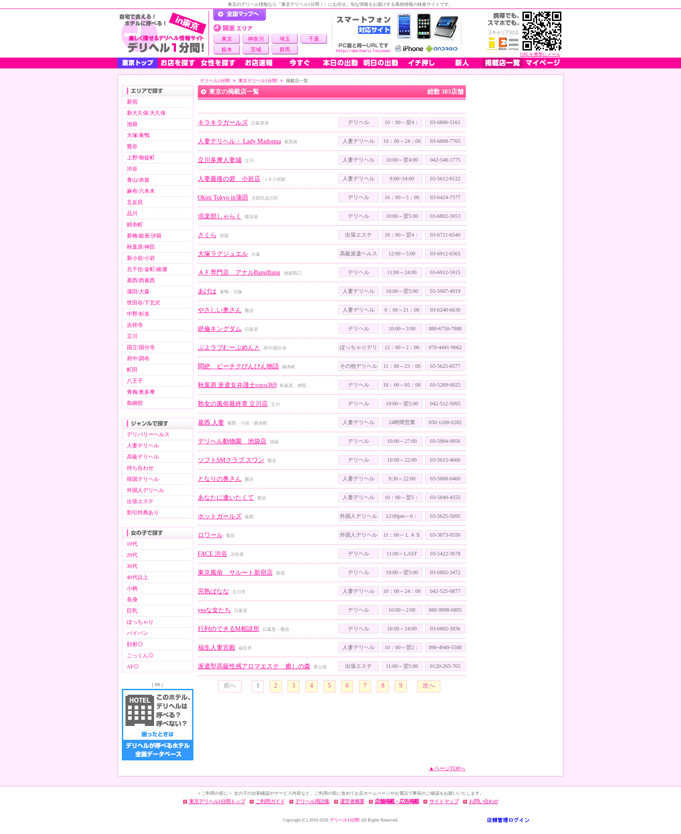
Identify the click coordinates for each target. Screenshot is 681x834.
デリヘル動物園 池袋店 (232, 441)
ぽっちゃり (140, 622)
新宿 (132, 102)
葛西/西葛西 (141, 280)
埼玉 (285, 39)
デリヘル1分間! (215, 80)
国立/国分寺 (141, 347)
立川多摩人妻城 (220, 160)
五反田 (135, 202)
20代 (132, 555)
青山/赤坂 (138, 180)
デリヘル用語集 (312, 801)
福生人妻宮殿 (216, 647)
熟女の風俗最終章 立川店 (233, 403)
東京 (226, 39)
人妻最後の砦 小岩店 (229, 178)
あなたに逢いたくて (226, 497)
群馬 (285, 49)
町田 (132, 370)
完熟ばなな (213, 591)
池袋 (132, 124)
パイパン (137, 633)
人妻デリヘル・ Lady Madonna (239, 141)
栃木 (226, 49)
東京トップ (137, 63)
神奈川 (256, 39)
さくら (207, 235)
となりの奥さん (220, 478)
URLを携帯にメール (540, 54)
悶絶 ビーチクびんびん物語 (238, 366)
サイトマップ (444, 801)
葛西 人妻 (211, 422)
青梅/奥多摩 (141, 392)
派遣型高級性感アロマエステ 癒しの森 (254, 666)
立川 (132, 336)
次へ (428, 685)
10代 (132, 544)
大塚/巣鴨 (138, 135)
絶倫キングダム (220, 328)
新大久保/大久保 (146, 113)
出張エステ (140, 501)
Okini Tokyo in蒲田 (223, 197)
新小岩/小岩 (141, 258)
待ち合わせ (140, 468)
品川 (132, 213)
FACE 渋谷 (212, 553)
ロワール (210, 535)
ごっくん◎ (140, 655)
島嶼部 (135, 403)
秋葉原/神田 (141, 247)
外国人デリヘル (145, 490)
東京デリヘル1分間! (258, 80)
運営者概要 (352, 801)
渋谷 (132, 169)
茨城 (256, 49)
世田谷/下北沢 (143, 303)
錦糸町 (135, 224)
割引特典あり (143, 512)
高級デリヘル (143, 457)
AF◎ (133, 666)
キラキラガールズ (223, 122)
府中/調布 (138, 358)
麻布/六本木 (141, 191)
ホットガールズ (220, 516)
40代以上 (137, 577)
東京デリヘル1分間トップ (217, 801)
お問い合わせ (483, 801)
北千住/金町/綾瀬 (147, 269)
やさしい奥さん (220, 310)
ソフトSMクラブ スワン (231, 460)
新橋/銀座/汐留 (144, 236)
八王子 (135, 381)
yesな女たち (214, 610)
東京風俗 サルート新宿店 (235, 572)
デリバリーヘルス (148, 434)
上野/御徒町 (141, 157)
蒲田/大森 (138, 291)
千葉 (314, 39)
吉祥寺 (135, 325)
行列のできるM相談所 (228, 629)
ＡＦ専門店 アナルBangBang (239, 272)
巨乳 (132, 611)
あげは (207, 291)
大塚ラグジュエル (223, 253)
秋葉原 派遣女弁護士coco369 (237, 385)
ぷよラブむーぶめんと (229, 347)
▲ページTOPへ (447, 768)
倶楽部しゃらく (220, 216)
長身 (132, 599)
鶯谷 (132, 146)
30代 (132, 566)
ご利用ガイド (270, 801)
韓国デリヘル (143, 479)
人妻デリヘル (143, 445)
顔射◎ (135, 644)
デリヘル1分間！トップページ (239, 15)
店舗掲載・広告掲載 (397, 801)
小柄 (132, 588)
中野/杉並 (138, 314)
